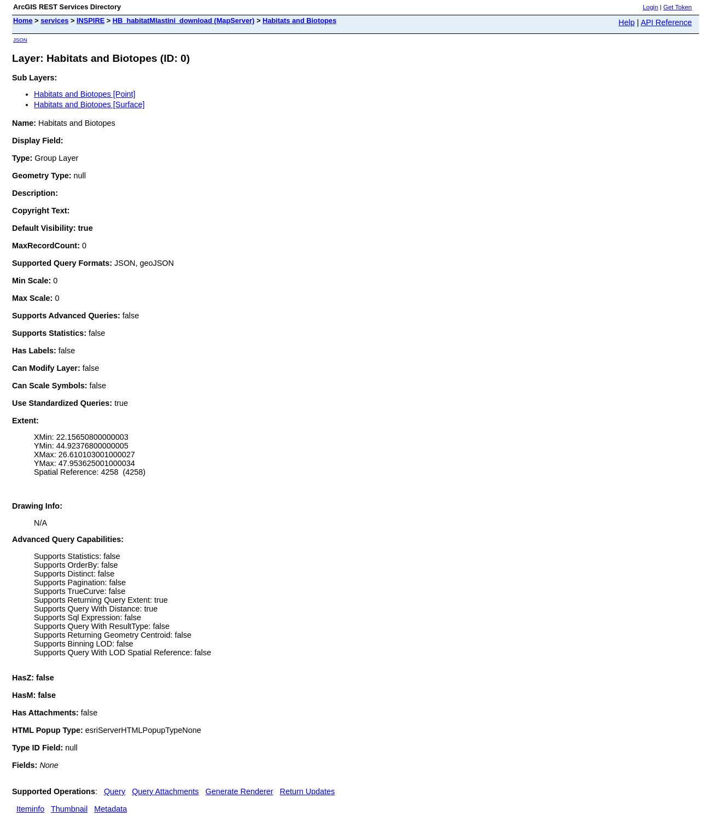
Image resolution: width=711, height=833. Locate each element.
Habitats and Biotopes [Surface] (89, 104)
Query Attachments (165, 791)
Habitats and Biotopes (299, 20)
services (54, 20)
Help (627, 22)
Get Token (677, 7)
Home (23, 20)
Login (650, 7)
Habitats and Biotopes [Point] (85, 94)
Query (114, 791)
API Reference (666, 22)
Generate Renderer (239, 791)
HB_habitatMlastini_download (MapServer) (184, 20)
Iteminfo (30, 809)
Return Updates (307, 791)
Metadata (110, 809)
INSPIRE (90, 20)
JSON (20, 40)
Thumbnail (69, 809)
